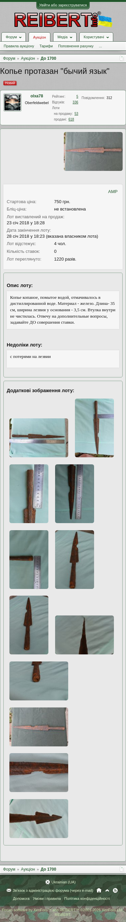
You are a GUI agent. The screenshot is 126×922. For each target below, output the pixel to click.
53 (76, 114)
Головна (98, 890)
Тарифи (46, 46)
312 (109, 98)
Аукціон (39, 37)
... (100, 46)
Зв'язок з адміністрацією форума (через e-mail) (53, 890)
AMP (113, 191)
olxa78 (37, 96)
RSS (115, 890)
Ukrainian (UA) (63, 882)
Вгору (107, 890)
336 (75, 102)
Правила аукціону (19, 46)
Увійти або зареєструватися (63, 5)
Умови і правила (47, 898)
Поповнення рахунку (75, 46)
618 (71, 119)
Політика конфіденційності (87, 898)
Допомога (21, 898)
